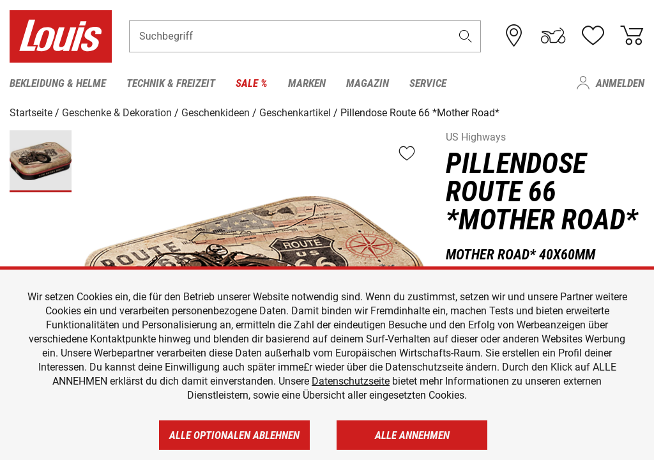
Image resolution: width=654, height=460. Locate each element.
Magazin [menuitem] (367, 83)
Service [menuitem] (427, 83)
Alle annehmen (412, 435)
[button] (465, 36)
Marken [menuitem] (307, 83)
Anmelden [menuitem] (620, 83)
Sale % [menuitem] (252, 83)
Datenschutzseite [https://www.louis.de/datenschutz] (351, 381)
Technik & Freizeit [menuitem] (170, 83)
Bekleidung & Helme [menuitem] (58, 83)
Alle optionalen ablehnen (234, 435)
